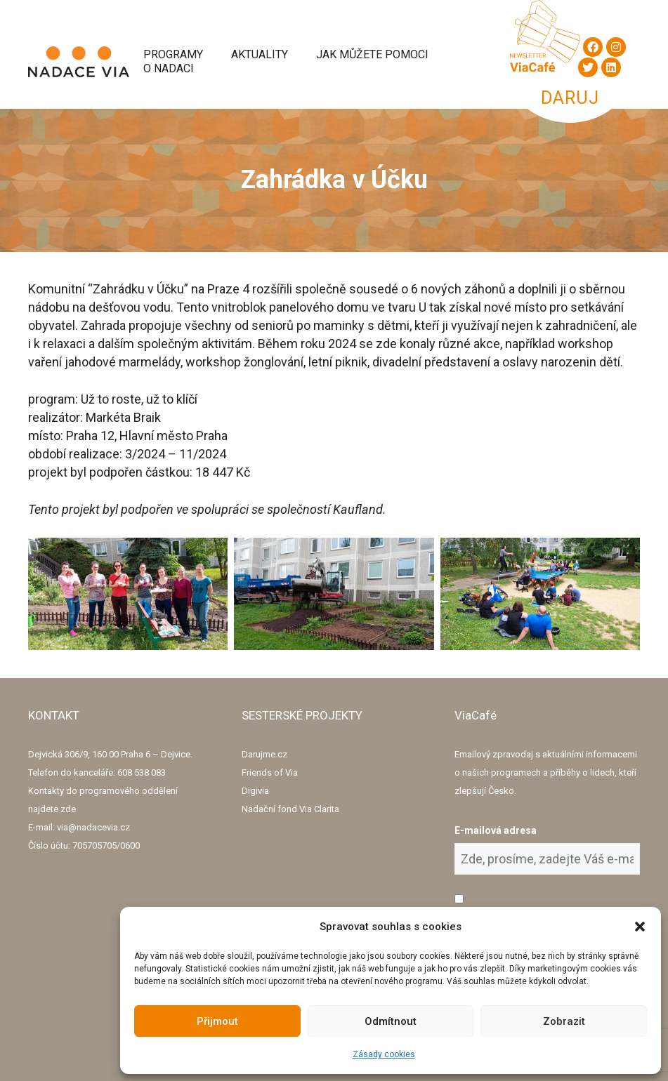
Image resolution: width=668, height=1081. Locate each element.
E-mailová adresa (495, 830)
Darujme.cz (264, 754)
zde (68, 809)
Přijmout (217, 1021)
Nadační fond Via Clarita (290, 809)
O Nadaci (168, 68)
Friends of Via (270, 772)
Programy (173, 54)
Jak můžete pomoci (372, 54)
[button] (640, 927)
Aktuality (259, 54)
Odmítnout (391, 1021)
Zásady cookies (384, 1054)
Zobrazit (564, 1021)
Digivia (255, 790)
